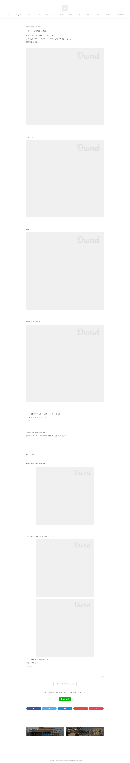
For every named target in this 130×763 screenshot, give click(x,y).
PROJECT (24, 15)
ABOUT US (55, 15)
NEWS (44, 15)
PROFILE (66, 15)
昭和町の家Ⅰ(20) (35, 671)
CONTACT (103, 15)
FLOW (76, 15)
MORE (114, 15)
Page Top (65, 752)
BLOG (93, 15)
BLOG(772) (28, 671)
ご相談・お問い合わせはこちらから (65, 683)
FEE (85, 15)
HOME (14, 15)
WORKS (35, 15)
